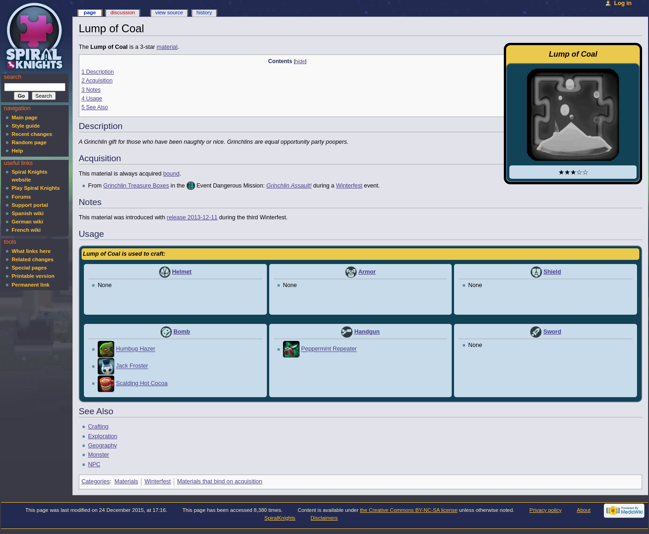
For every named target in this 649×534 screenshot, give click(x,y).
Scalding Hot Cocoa (141, 383)
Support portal (30, 205)
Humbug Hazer (135, 349)
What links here (31, 251)
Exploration (102, 436)
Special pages (29, 267)
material (167, 47)
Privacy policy (546, 510)
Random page (29, 142)
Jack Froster (132, 366)
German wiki (27, 221)
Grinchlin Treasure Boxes (136, 185)
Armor (367, 272)
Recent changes (32, 134)
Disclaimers (324, 518)
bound (171, 173)
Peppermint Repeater (329, 349)
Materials (126, 481)
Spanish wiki (27, 213)
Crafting (98, 426)
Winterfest (349, 185)
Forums (21, 197)
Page (89, 12)
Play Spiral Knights (35, 188)
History (204, 12)
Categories (96, 481)
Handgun (367, 332)
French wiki (26, 230)
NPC (94, 464)
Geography (102, 445)
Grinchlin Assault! (289, 185)
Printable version (33, 276)
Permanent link (30, 285)
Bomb (181, 332)
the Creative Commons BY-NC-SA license (409, 510)
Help (17, 150)
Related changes (32, 259)
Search (12, 77)
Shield (552, 272)
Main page (24, 117)
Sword (552, 332)
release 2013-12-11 (192, 217)
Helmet (181, 272)
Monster (98, 455)
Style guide (26, 126)
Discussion (122, 12)
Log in (622, 3)
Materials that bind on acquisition (219, 481)
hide (300, 61)
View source (169, 12)
